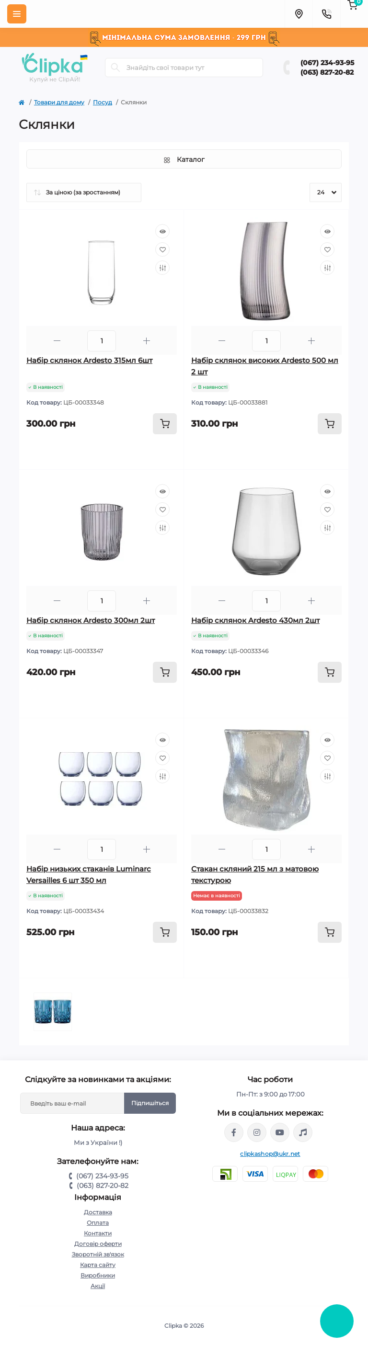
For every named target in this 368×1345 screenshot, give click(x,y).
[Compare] (162, 267)
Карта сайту (97, 1264)
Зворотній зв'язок (98, 1254)
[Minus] (56, 340)
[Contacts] (326, 14)
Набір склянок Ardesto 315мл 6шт (89, 360)
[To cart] (165, 423)
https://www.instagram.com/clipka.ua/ (256, 1132)
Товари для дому (59, 102)
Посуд (102, 102)
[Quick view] (162, 231)
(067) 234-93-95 (327, 62)
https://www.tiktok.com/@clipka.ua (303, 1132)
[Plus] (146, 340)
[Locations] (298, 14)
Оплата (98, 1222)
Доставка (98, 1212)
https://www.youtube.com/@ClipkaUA (280, 1132)
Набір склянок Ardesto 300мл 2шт (90, 620)
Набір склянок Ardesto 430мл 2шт (255, 620)
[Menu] (16, 13)
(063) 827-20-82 (327, 72)
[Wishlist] (162, 249)
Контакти (98, 1233)
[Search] (115, 67)
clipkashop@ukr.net (270, 1153)
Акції (98, 1285)
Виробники (97, 1275)
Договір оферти (98, 1243)
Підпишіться (150, 1103)
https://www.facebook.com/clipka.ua (233, 1132)
